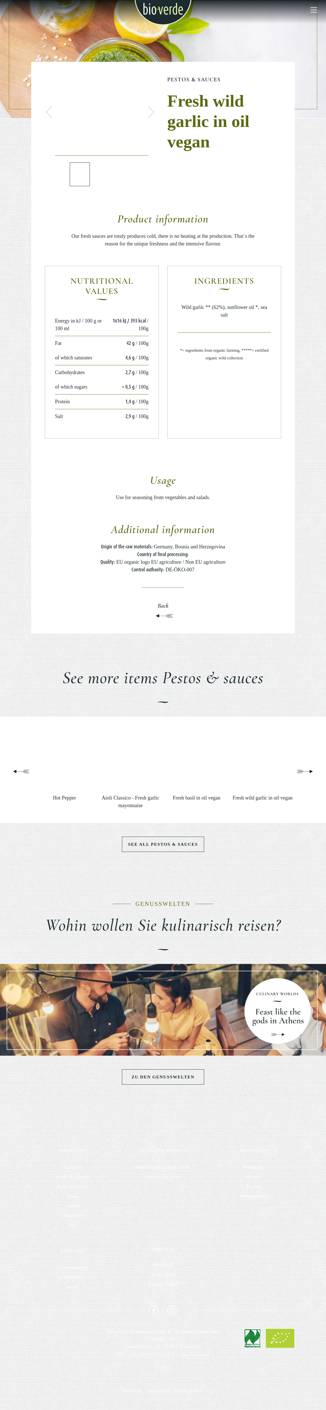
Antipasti (72, 1167)
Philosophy (254, 1167)
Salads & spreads (72, 1177)
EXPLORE (72, 1251)
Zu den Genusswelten (163, 1077)
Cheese (72, 1206)
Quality (253, 1187)
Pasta (72, 1196)
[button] (49, 112)
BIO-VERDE (254, 1151)
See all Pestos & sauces (163, 844)
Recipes (72, 1277)
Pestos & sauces (194, 79)
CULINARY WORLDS (163, 1151)
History (253, 1177)
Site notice (132, 1391)
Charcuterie (72, 1215)
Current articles (72, 1268)
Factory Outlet (163, 1284)
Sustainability (253, 1196)
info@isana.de (194, 1355)
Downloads (163, 1265)
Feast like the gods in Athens (163, 1167)
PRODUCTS (72, 1151)
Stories (72, 1287)
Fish (72, 1225)
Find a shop (163, 1275)
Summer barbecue (162, 1177)
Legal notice (158, 1391)
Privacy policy (188, 1391)
